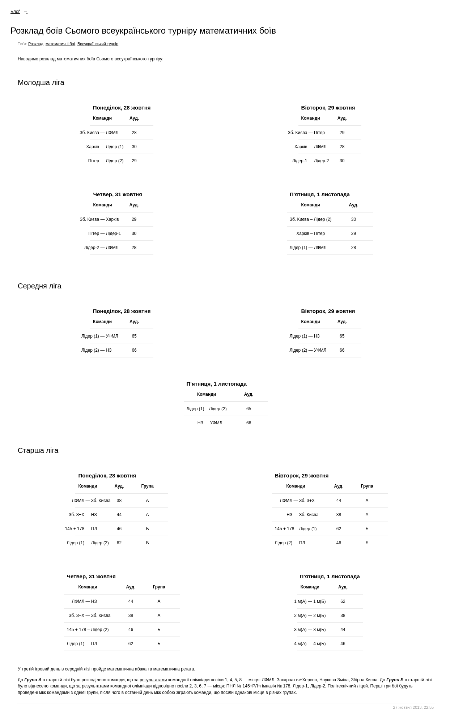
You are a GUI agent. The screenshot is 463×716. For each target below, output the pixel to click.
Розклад (35, 44)
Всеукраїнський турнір (97, 44)
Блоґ (15, 11)
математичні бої (60, 44)
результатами (153, 679)
